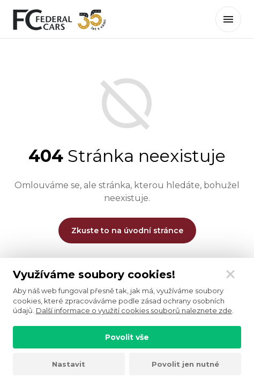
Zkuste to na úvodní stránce (127, 230)
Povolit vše (127, 337)
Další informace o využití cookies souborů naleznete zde (134, 310)
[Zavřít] (230, 274)
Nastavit (68, 364)
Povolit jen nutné (185, 364)
